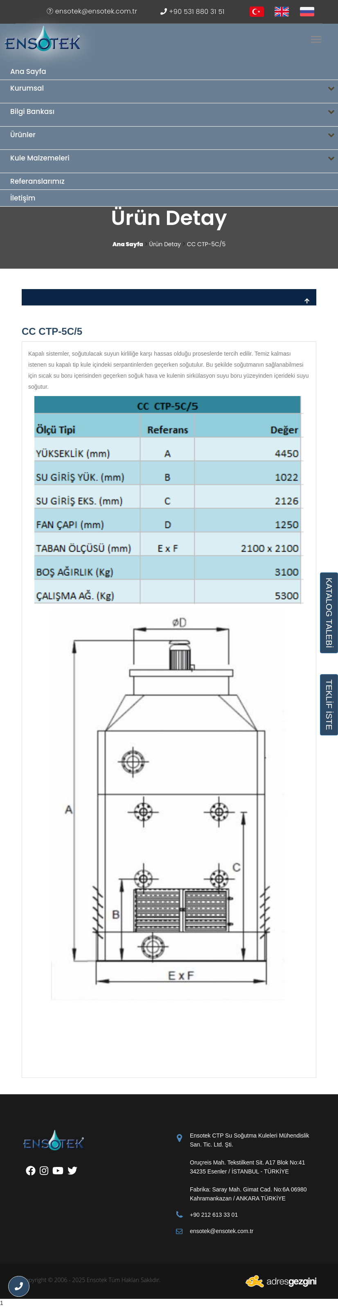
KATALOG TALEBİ (329, 612)
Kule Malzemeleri (174, 161)
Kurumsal (174, 91)
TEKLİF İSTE (329, 704)
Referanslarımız (37, 181)
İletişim (23, 198)
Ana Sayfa (28, 71)
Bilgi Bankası (174, 115)
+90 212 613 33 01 (214, 1214)
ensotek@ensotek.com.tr (92, 11)
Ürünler (174, 138)
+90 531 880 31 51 (192, 11)
